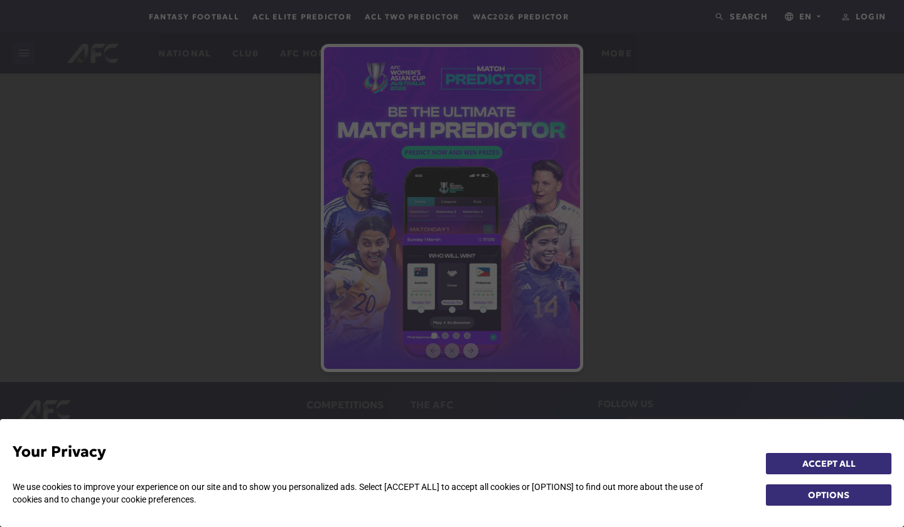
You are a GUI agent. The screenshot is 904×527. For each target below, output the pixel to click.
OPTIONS (828, 495)
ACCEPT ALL (829, 463)
